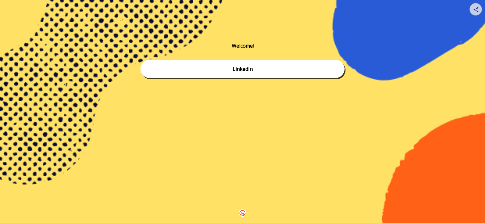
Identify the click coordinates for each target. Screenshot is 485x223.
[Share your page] (476, 9)
